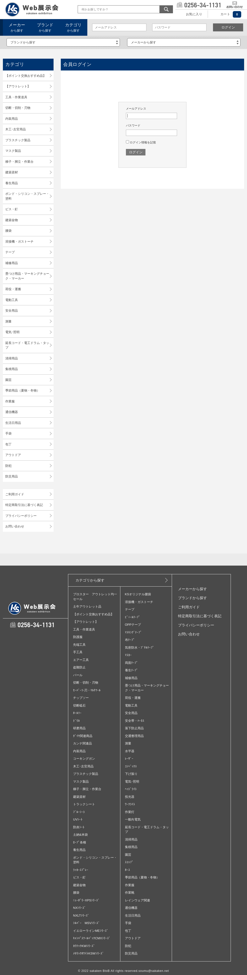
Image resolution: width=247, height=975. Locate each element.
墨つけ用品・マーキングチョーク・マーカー (27, 276)
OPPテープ (133, 624)
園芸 (8, 380)
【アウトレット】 (17, 86)
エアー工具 (81, 660)
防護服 (77, 637)
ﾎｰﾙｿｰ (77, 713)
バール (77, 675)
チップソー (81, 698)
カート (225, 14)
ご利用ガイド (14, 494)
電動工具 (11, 300)
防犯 (8, 466)
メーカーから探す (192, 589)
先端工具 (79, 644)
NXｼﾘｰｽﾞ (79, 908)
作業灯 (129, 812)
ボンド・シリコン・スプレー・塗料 (27, 196)
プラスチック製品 (17, 140)
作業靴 (129, 892)
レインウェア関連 (137, 900)
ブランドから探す (192, 598)
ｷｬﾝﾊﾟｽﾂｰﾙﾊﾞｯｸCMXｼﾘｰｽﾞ (91, 938)
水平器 (129, 751)
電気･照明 (12, 332)
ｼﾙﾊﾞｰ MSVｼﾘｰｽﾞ (86, 923)
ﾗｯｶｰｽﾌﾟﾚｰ (80, 870)
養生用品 (11, 183)
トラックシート (84, 804)
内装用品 (11, 118)
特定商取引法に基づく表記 (24, 505)
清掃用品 (11, 358)
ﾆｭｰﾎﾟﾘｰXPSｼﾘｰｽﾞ (86, 900)
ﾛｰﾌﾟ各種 (79, 842)
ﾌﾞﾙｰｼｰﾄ (79, 812)
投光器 (129, 797)
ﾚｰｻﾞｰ (129, 758)
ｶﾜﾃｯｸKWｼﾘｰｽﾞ (84, 946)
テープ (10, 252)
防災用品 (11, 476)
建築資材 (11, 172)
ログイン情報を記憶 (141, 142)
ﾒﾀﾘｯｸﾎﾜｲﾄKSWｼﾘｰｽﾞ (88, 953)
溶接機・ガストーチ (19, 241)
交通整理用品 (134, 736)
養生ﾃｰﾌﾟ (131, 670)
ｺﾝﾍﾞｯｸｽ (131, 766)
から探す (17, 27)
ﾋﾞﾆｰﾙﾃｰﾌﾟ (132, 617)
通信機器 (11, 412)
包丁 (8, 444)
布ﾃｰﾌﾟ (130, 640)
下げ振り (131, 774)
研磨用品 (79, 728)
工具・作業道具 (16, 97)
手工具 (77, 652)
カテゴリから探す (89, 580)
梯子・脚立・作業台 (19, 161)
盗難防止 (79, 667)
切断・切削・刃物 (17, 108)
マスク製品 (13, 151)
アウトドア (13, 455)
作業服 (10, 401)
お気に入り (194, 14)
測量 (8, 321)
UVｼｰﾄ (77, 819)
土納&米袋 (80, 834)
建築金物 (11, 220)
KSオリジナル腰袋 (138, 594)
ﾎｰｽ (127, 870)
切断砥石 (79, 705)
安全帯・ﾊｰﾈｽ (134, 720)
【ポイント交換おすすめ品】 (25, 75)
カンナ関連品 (82, 743)
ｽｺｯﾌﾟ (129, 862)
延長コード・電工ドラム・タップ (27, 345)
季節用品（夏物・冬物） (22, 390)
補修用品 (11, 263)
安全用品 (11, 310)
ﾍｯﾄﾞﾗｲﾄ (131, 789)
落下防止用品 (134, 728)
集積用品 (11, 369)
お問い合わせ (14, 526)
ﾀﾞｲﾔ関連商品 (82, 736)
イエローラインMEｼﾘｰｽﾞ (90, 931)
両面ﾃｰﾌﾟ (131, 663)
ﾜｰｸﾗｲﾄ (130, 804)
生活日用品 (13, 423)
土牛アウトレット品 (87, 606)
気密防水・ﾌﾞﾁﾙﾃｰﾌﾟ (139, 647)
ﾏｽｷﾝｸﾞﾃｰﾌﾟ (133, 632)
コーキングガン (84, 758)
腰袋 (8, 230)
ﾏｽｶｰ (128, 655)
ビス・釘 (11, 209)
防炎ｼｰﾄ (78, 827)
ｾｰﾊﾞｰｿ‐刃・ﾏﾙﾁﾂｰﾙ (87, 690)
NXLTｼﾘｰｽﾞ (81, 915)
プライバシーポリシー (21, 516)
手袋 (8, 433)
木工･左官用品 (15, 129)
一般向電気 (133, 819)
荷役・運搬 (13, 289)
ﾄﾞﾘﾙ (76, 720)
